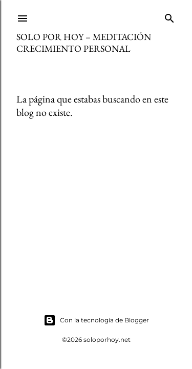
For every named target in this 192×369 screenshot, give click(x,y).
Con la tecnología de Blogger (96, 320)
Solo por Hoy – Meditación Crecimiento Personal (83, 42)
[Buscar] (169, 16)
